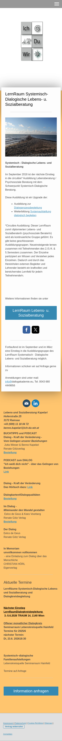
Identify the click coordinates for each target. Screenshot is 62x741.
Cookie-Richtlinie (35, 723)
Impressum (8, 723)
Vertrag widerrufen (14, 726)
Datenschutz (20, 723)
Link (30, 487)
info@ (8, 381)
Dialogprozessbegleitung (28, 207)
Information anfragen (31, 691)
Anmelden (7, 734)
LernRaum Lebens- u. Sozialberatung (31, 312)
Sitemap (48, 723)
